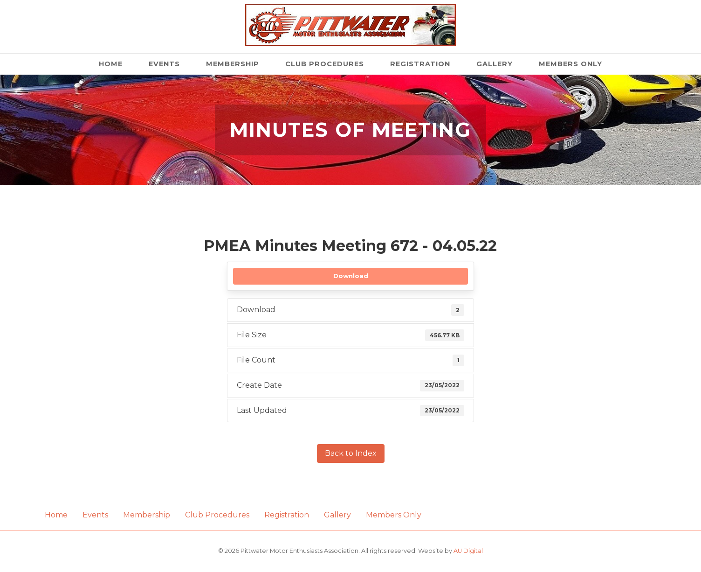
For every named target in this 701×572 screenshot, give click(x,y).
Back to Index (351, 453)
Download (350, 275)
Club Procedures (324, 64)
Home (111, 64)
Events (164, 64)
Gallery (494, 64)
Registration (420, 64)
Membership (232, 64)
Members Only (570, 64)
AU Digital (468, 550)
